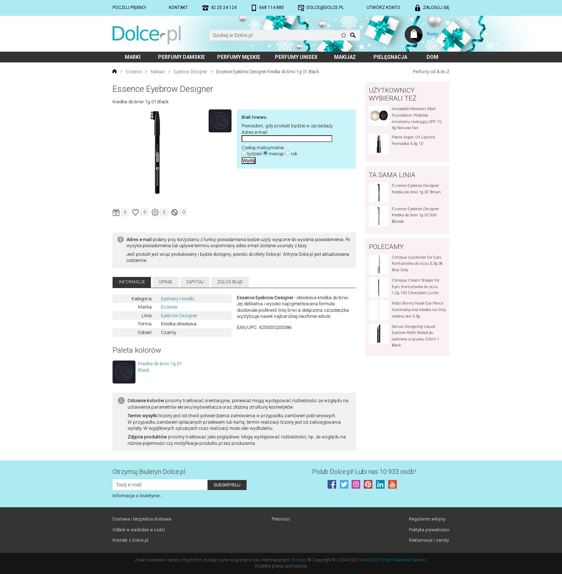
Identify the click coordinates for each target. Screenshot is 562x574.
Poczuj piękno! (129, 7)
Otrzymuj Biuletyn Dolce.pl (149, 471)
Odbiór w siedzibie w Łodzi (139, 529)
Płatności (281, 519)
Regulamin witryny (427, 519)
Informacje (132, 281)
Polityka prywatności (429, 529)
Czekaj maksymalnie (263, 147)
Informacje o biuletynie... (138, 495)
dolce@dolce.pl (325, 7)
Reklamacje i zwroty (429, 540)
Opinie (165, 281)
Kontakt (178, 7)
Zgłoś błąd (230, 281)
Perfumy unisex (296, 57)
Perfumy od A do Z (431, 71)
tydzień (254, 153)
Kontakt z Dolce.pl (130, 540)
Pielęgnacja (390, 57)
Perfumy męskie (238, 57)
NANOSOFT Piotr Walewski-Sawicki (392, 560)
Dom (432, 57)
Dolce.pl (299, 560)
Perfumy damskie (181, 57)
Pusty (432, 34)
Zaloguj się (436, 7)
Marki (132, 57)
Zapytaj (195, 281)
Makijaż (345, 57)
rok (294, 153)
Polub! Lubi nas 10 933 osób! (364, 471)
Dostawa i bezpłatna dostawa (142, 519)
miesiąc (276, 153)
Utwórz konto (383, 7)
